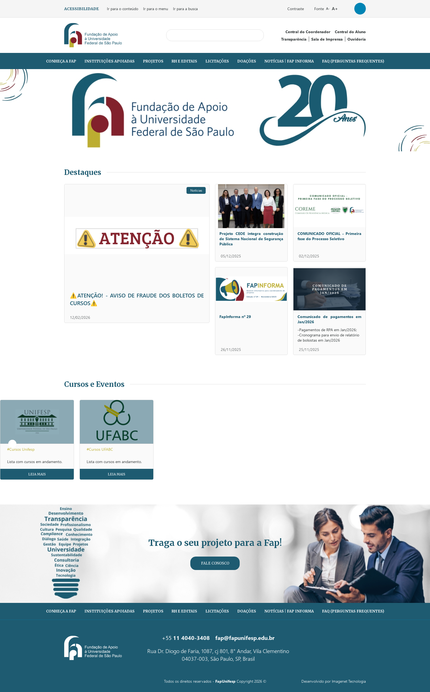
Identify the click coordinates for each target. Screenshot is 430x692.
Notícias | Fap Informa (289, 61)
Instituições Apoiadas (109, 61)
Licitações (217, 61)
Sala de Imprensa (327, 39)
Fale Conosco (215, 563)
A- (328, 9)
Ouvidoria (356, 39)
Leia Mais (37, 474)
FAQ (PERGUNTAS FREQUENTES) (353, 61)
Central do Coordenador (307, 31)
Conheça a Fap (61, 61)
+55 (186, 637)
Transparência (294, 39)
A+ (335, 8)
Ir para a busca (185, 8)
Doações (246, 61)
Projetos (153, 61)
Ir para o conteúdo (122, 8)
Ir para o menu (155, 8)
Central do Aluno (350, 31)
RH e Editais (184, 61)
